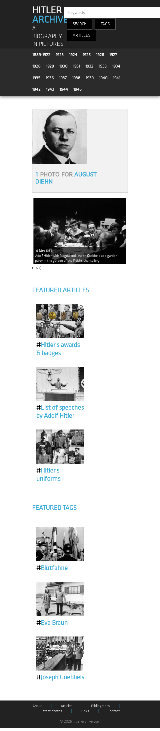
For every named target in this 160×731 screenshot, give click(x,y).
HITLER (50, 15)
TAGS (105, 24)
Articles (66, 705)
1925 (87, 54)
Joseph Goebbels (60, 677)
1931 (76, 66)
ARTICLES (82, 35)
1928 (36, 66)
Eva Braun (52, 623)
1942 (36, 89)
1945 (77, 89)
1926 (100, 54)
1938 (76, 78)
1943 (50, 89)
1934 (116, 66)
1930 (63, 66)
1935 (36, 78)
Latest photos (51, 711)
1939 (90, 78)
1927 (113, 54)
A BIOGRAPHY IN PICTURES (47, 36)
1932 (89, 66)
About (37, 705)
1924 (73, 54)
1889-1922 (41, 54)
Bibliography (100, 705)
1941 (116, 78)
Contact (114, 711)
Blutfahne (52, 568)
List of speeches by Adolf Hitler (60, 412)
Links (85, 711)
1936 (50, 78)
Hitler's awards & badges (58, 349)
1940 (103, 78)
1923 (60, 54)
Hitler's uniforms (48, 475)
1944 (64, 89)
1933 (103, 66)
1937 (63, 78)
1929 (50, 66)
